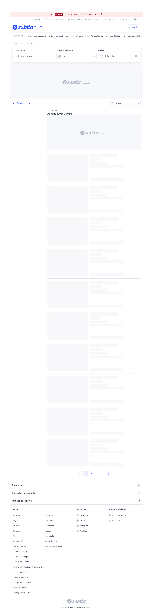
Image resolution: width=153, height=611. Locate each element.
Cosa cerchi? (20, 50)
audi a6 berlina (78, 36)
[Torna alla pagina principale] (28, 27)
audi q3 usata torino (136, 36)
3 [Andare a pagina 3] (97, 473)
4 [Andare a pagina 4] (102, 473)
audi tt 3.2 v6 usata (117, 36)
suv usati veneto (62, 36)
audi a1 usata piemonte (43, 36)
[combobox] (35, 56)
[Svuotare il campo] (52, 56)
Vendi (132, 27)
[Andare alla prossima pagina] (109, 473)
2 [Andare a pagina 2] (91, 473)
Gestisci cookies (19, 546)
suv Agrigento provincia (97, 36)
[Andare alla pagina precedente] (80, 473)
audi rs (28, 36)
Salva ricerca (21, 103)
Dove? (101, 50)
